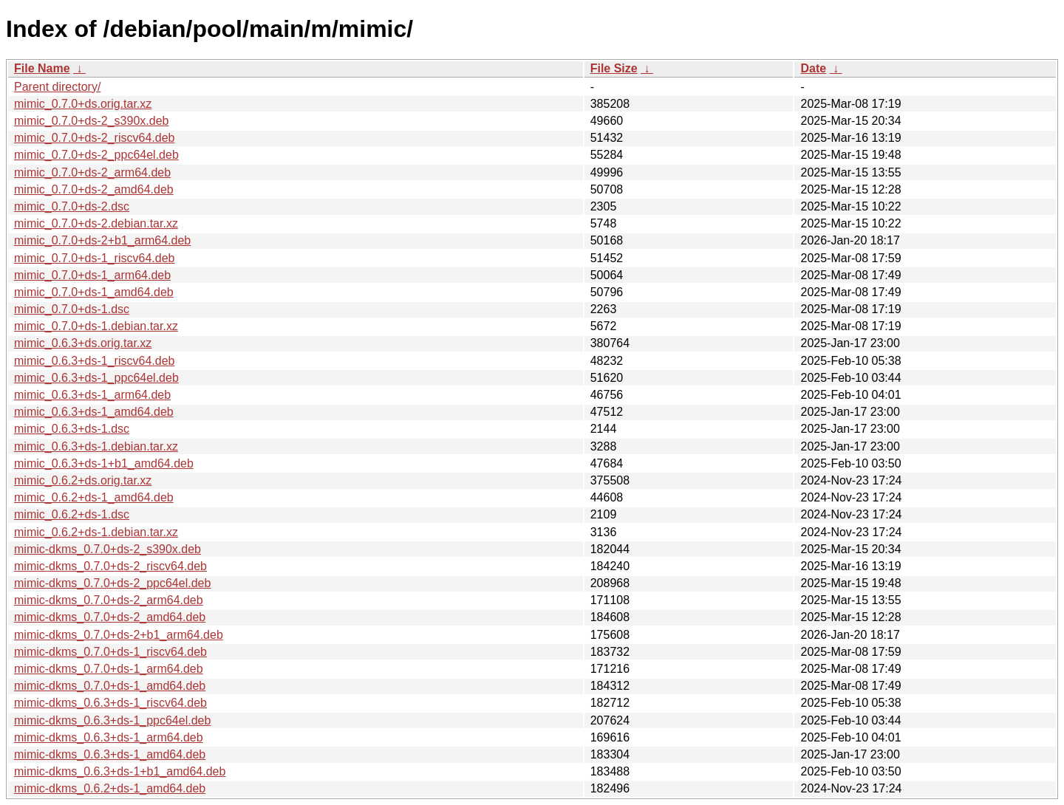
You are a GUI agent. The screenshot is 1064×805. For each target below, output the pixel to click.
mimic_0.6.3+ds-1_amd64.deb (94, 411)
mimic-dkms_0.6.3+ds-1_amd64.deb (109, 754)
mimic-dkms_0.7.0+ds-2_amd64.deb (109, 617)
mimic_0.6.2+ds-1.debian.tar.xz (96, 532)
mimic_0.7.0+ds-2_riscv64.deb (94, 137)
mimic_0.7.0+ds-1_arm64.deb (92, 275)
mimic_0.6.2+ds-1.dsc (71, 514)
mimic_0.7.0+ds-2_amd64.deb (94, 189)
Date (813, 68)
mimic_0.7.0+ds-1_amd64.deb (94, 292)
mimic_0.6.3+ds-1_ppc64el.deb (96, 377)
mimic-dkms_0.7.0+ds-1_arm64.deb (108, 668)
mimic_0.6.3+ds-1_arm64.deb (92, 394)
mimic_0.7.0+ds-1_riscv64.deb (94, 258)
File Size (614, 68)
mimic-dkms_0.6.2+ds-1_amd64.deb (109, 788)
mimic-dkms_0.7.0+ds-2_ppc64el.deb (112, 583)
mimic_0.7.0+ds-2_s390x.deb (91, 120)
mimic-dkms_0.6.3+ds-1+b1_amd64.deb (119, 771)
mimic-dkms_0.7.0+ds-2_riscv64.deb (110, 566)
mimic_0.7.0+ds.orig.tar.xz (82, 103)
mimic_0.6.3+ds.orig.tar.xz (82, 343)
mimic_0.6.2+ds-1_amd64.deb (94, 497)
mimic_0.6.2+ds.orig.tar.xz (82, 480)
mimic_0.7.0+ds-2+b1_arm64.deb (102, 240)
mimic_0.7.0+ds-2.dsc (71, 206)
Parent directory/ (57, 86)
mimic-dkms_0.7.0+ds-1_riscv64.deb (110, 651)
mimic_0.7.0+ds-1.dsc (71, 309)
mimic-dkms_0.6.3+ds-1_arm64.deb (108, 737)
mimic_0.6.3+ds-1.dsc (71, 428)
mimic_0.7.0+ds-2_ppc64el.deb (96, 154)
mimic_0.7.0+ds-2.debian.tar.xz (96, 223)
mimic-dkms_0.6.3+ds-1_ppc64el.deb (112, 720)
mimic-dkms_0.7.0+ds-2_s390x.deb (107, 549)
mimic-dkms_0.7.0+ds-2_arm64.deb (108, 600)
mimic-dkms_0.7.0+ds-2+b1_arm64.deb (118, 634)
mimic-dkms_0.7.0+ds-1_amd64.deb (109, 685)
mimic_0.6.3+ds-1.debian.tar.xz (96, 446)
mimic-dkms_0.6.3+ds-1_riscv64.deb (110, 702)
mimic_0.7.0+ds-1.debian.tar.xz (96, 326)
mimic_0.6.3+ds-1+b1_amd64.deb (104, 463)
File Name (42, 68)
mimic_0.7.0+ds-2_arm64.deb (92, 172)
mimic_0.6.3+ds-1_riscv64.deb (94, 360)
